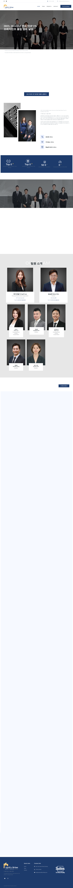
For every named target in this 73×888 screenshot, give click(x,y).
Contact (55, 6)
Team (43, 6)
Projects (49, 6)
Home (38, 6)
